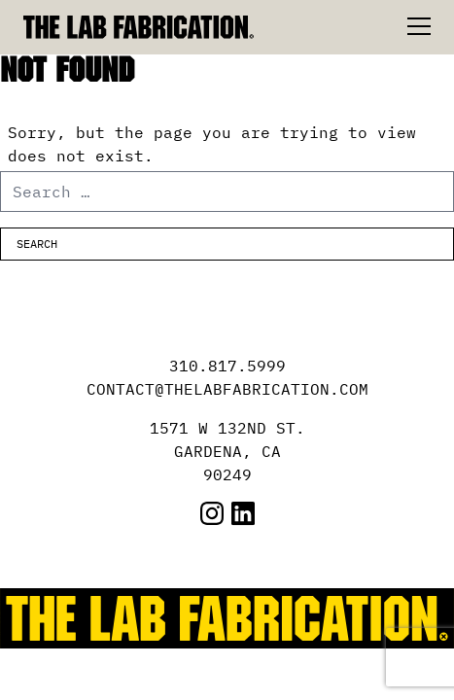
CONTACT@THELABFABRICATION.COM (227, 389)
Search (37, 243)
